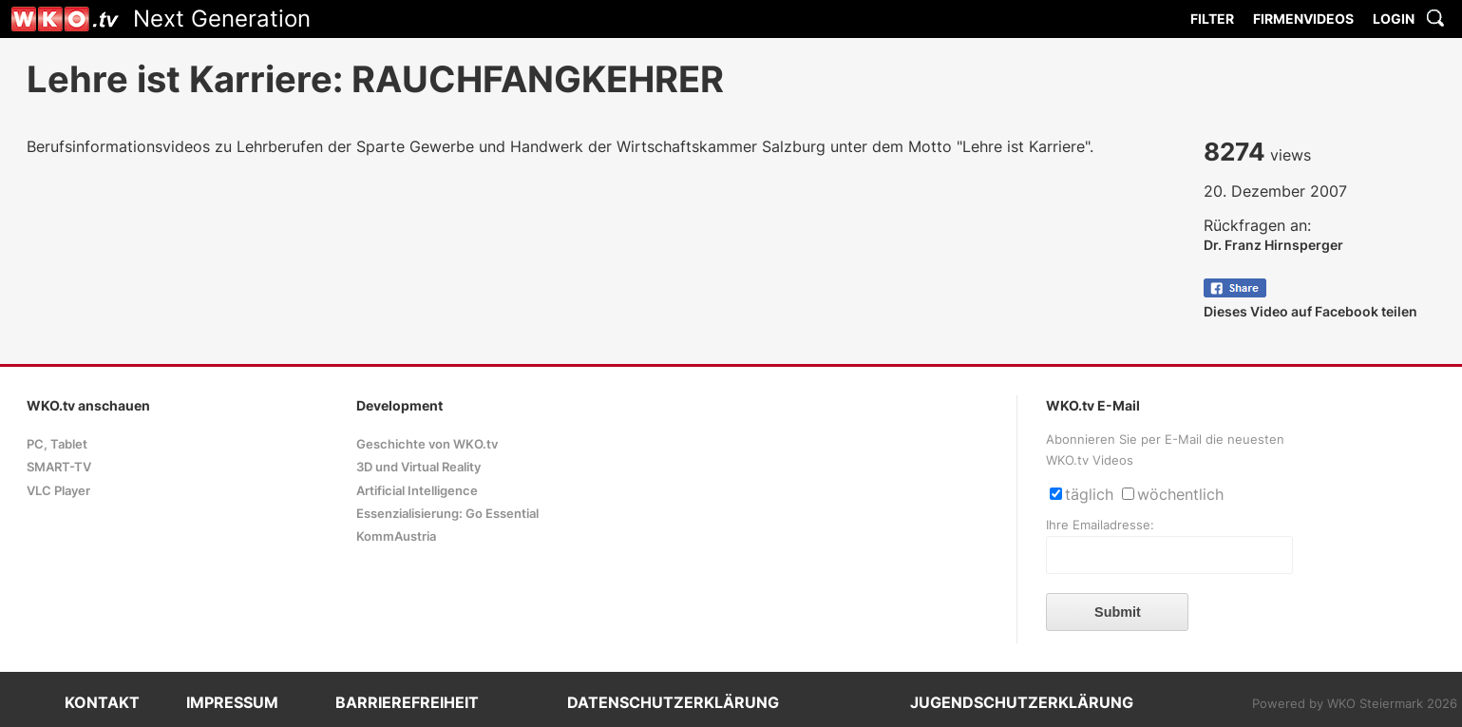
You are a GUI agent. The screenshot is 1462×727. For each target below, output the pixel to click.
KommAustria (396, 536)
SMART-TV (59, 467)
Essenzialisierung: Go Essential (447, 514)
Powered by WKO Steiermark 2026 (1354, 704)
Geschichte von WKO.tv (427, 444)
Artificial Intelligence (417, 491)
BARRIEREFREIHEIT (407, 702)
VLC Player (58, 491)
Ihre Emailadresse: (1100, 525)
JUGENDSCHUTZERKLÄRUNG (1021, 702)
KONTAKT (102, 702)
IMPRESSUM (232, 702)
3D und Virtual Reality (418, 467)
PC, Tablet (57, 444)
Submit (1117, 612)
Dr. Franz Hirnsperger (1273, 245)
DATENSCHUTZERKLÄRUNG (673, 702)
